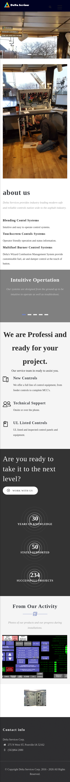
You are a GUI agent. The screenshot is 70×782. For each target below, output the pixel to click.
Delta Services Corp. (30, 769)
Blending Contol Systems (21, 220)
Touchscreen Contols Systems (24, 233)
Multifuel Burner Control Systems (27, 247)
